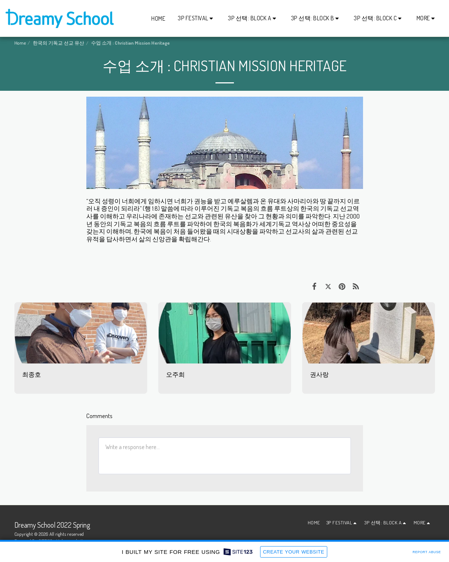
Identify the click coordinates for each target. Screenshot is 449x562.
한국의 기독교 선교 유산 (58, 42)
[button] (196, 18)
